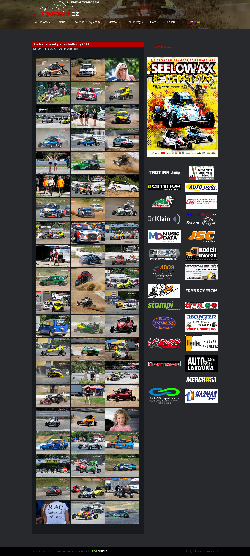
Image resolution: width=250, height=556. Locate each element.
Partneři (170, 22)
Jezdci (113, 22)
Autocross (41, 22)
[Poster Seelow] (182, 158)
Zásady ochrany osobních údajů (201, 551)
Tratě (153, 22)
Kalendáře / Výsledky (87, 22)
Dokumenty (134, 22)
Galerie (61, 22)
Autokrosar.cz (162, 46)
